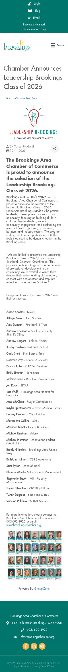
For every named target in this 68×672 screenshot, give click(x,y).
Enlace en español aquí (34, 29)
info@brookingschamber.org (23, 525)
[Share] (55, 149)
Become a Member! (34, 24)
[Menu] (57, 45)
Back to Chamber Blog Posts (21, 98)
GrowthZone (42, 588)
